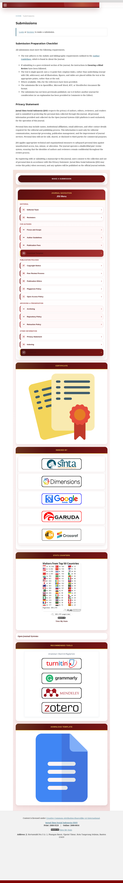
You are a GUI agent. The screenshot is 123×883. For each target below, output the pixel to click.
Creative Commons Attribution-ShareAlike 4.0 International (73, 818)
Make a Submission (61, 179)
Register (30, 32)
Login (21, 32)
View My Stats (62, 621)
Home (18, 16)
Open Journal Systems (28, 636)
